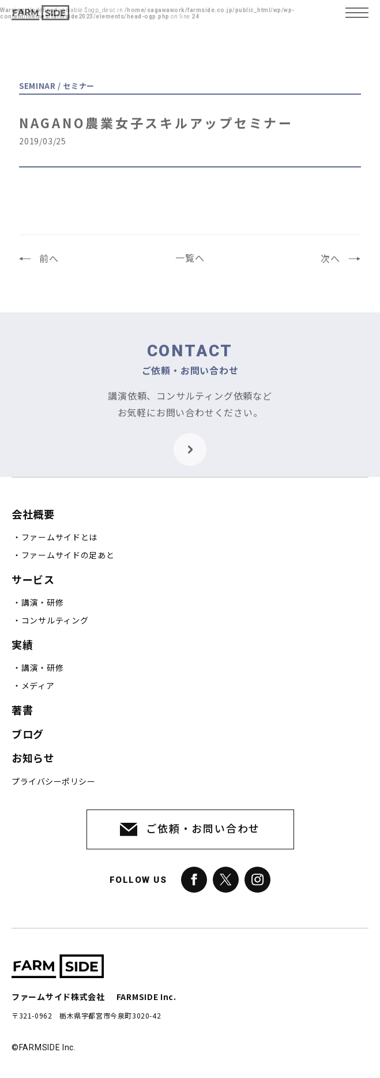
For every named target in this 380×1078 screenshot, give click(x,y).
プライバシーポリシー (53, 781)
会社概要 (33, 515)
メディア (38, 686)
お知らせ (33, 758)
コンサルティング (55, 620)
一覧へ (189, 263)
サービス (33, 580)
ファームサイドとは (59, 537)
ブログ (28, 735)
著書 (22, 710)
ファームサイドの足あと (68, 555)
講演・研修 (42, 602)
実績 (22, 645)
